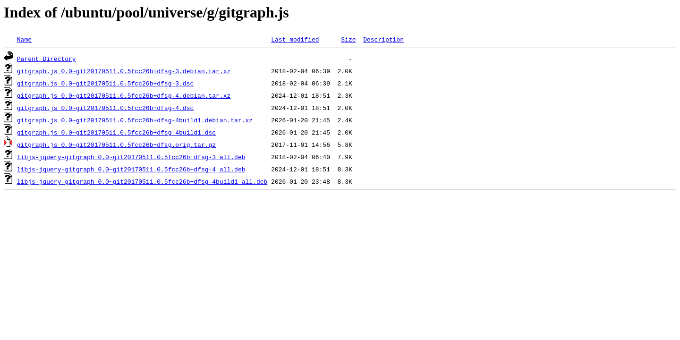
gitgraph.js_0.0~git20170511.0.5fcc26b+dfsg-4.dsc (105, 107)
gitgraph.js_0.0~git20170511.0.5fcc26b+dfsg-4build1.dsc (116, 132)
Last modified (295, 39)
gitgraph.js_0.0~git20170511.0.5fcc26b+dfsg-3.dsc (105, 83)
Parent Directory (46, 58)
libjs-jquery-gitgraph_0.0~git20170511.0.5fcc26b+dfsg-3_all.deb (131, 157)
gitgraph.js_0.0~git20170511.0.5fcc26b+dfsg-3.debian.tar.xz (123, 71)
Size (348, 39)
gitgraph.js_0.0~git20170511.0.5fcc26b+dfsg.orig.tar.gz (116, 144)
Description (383, 39)
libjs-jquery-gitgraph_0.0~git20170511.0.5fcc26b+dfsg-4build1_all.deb (142, 181)
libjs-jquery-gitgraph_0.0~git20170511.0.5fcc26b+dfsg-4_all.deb (131, 169)
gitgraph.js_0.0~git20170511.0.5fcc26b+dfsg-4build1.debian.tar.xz (135, 120)
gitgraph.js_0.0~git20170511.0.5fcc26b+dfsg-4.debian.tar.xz (123, 95)
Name (24, 39)
